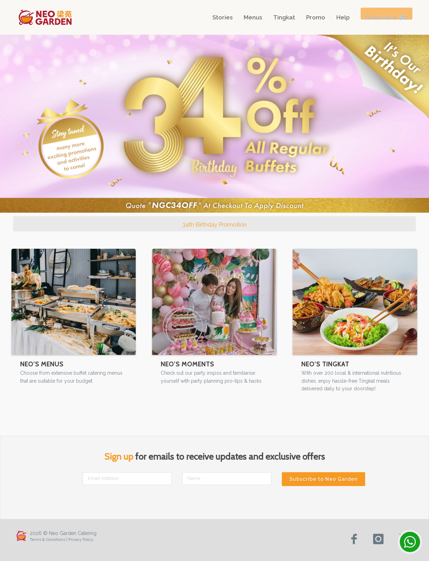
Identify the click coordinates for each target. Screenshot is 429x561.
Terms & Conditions (47, 539)
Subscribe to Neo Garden (323, 479)
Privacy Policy (80, 539)
